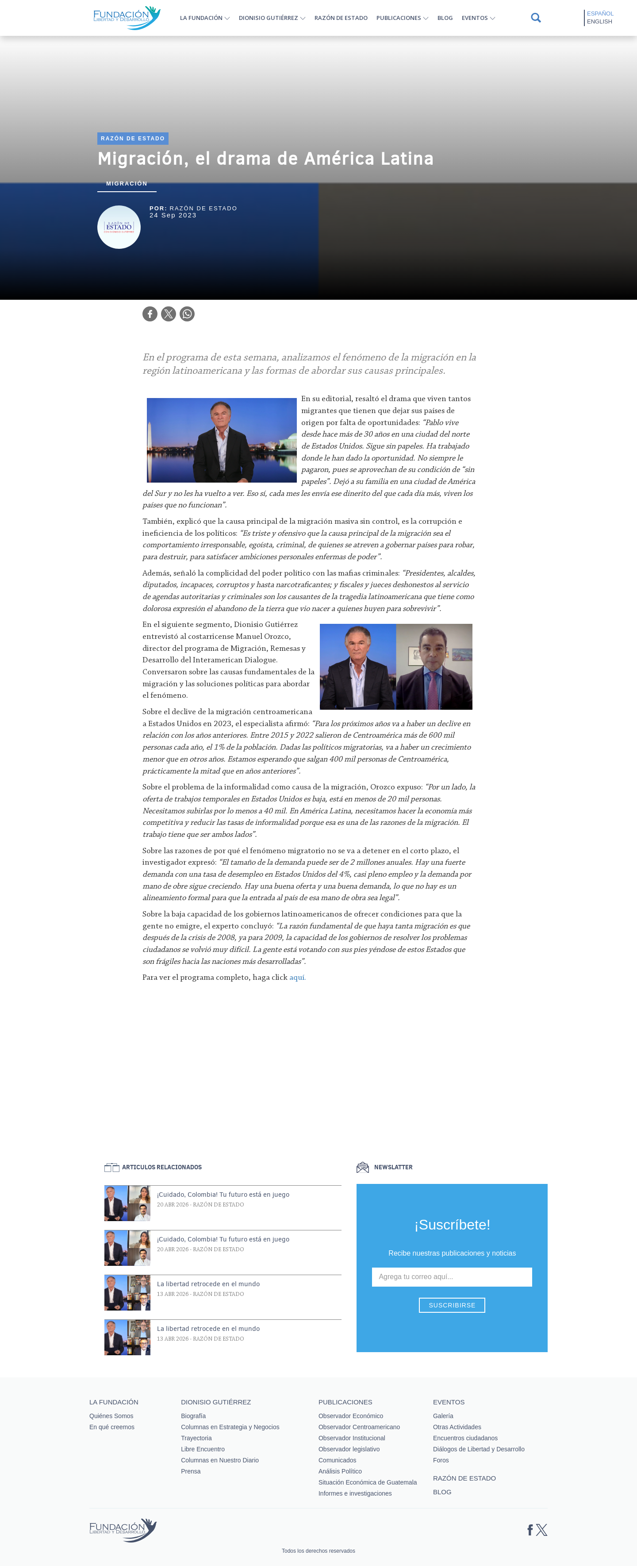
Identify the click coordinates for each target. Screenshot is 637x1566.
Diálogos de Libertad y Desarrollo (479, 1449)
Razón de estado (341, 18)
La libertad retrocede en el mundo (208, 1284)
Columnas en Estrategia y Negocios (230, 1427)
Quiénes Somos (111, 1415)
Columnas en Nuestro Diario (220, 1460)
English (599, 21)
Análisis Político (340, 1471)
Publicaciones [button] (398, 18)
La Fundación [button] (201, 18)
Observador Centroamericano (359, 1427)
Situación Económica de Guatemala (367, 1482)
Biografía (193, 1415)
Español (600, 13)
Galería (443, 1415)
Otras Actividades (457, 1427)
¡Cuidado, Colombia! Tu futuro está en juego (223, 1194)
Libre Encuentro (203, 1449)
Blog (445, 18)
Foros (441, 1460)
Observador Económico (350, 1415)
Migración (127, 183)
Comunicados (337, 1460)
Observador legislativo (349, 1449)
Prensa (190, 1471)
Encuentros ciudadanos (465, 1438)
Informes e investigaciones (355, 1493)
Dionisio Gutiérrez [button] (268, 18)
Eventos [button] (475, 18)
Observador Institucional (351, 1438)
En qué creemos (111, 1427)
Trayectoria (196, 1438)
